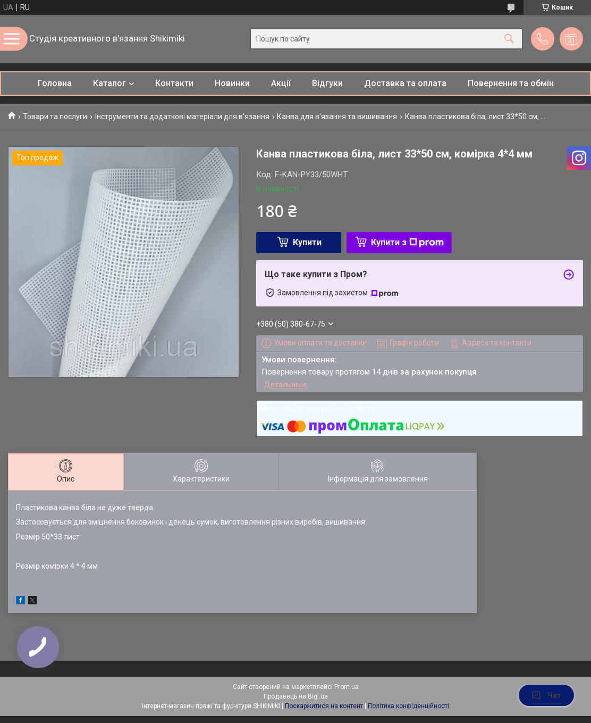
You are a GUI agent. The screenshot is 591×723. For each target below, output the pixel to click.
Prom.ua (346, 687)
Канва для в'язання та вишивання (337, 116)
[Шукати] (509, 39)
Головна (55, 83)
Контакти (174, 83)
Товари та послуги (55, 116)
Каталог (109, 83)
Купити (307, 242)
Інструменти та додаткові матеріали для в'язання (182, 116)
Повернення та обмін (511, 83)
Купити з (407, 242)
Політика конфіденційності (408, 706)
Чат (546, 695)
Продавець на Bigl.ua (296, 696)
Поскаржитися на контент (324, 706)
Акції (281, 83)
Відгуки (327, 83)
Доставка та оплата (405, 83)
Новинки (232, 83)
